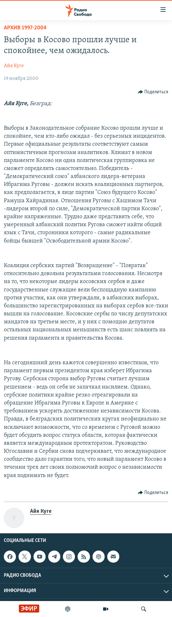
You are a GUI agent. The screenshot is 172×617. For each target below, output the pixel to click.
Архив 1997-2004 (25, 28)
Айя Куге (14, 65)
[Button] (153, 92)
